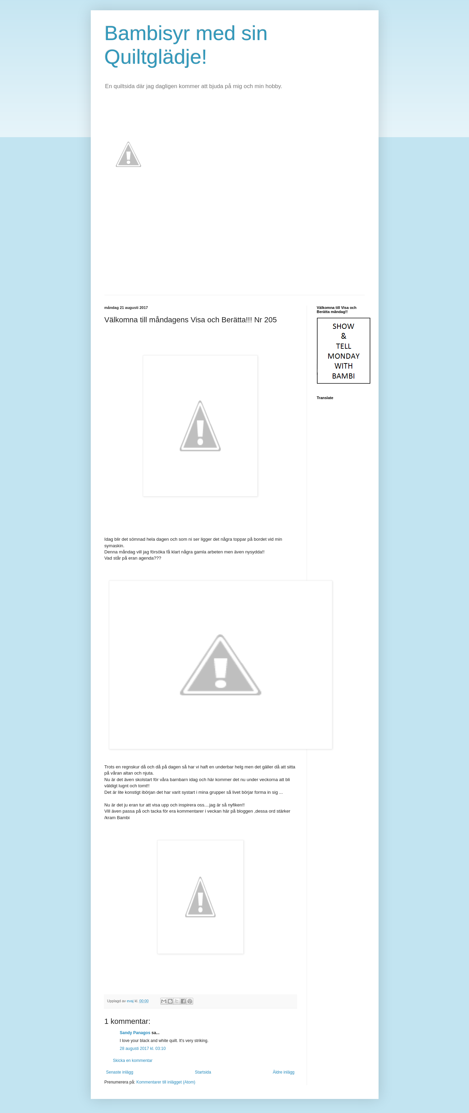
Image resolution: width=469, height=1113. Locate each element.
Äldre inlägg (283, 1072)
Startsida (203, 1072)
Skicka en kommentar (132, 1060)
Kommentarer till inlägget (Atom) (165, 1082)
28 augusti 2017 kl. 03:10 (143, 1048)
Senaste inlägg (119, 1072)
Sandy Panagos (135, 1032)
